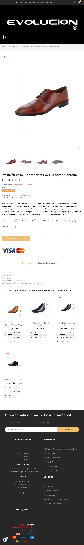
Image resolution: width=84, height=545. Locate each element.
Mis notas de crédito (51, 491)
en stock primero (8, 197)
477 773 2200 (17, 469)
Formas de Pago (50, 462)
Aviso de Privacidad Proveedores (56, 471)
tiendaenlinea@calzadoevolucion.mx (24, 472)
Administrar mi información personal (57, 499)
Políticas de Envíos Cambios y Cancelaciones (60, 449)
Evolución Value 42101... (14, 380)
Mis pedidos (48, 486)
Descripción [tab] (27, 263)
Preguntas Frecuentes (52, 458)
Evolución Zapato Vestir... (14, 325)
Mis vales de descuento (52, 504)
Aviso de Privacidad (51, 467)
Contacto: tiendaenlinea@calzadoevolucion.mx (35, 2)
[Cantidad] (18, 227)
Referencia (6, 195)
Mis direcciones (50, 495)
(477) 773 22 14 (30, 469)
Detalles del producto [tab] (47, 263)
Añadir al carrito (16, 238)
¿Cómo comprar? (50, 453)
